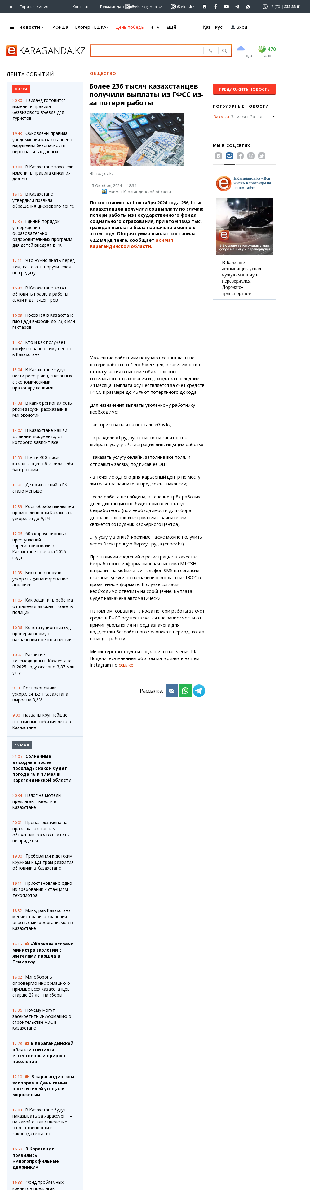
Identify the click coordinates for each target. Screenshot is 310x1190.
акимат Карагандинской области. (132, 243)
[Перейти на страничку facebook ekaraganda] (215, 6)
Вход (239, 27)
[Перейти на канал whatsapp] (248, 6)
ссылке (126, 665)
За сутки (221, 116)
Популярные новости (241, 106)
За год (256, 116)
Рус (219, 27)
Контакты (82, 6)
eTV (155, 27)
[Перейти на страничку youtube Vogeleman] (226, 6)
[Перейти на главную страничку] (12, 6)
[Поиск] (224, 51)
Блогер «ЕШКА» (92, 27)
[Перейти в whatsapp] (280, 6)
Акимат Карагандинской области (136, 191)
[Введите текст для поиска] (149, 50)
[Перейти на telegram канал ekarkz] (237, 6)
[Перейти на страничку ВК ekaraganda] (205, 6)
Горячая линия (34, 6)
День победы (130, 27)
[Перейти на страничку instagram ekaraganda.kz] (143, 6)
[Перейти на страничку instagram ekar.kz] (182, 6)
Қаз (206, 27)
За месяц (239, 116)
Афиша (60, 27)
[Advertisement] (147, 302)
